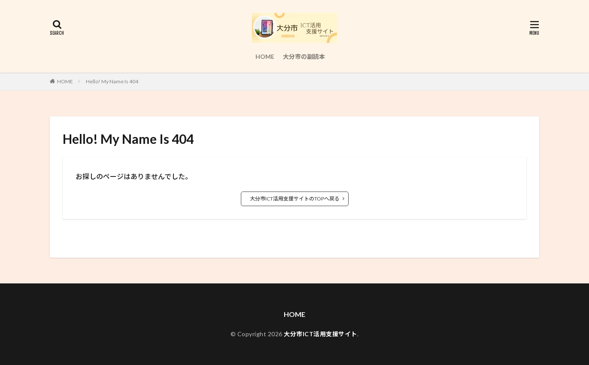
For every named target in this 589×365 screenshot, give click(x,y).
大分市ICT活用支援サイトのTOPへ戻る (295, 198)
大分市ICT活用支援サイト (320, 334)
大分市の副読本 (304, 56)
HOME (264, 56)
